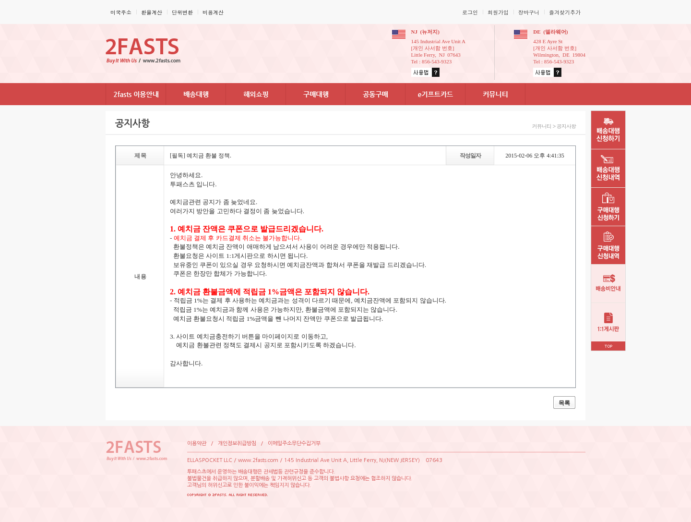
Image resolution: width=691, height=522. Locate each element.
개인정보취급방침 (237, 443)
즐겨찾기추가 (565, 12)
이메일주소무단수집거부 (294, 443)
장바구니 (528, 12)
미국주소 (120, 12)
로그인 (470, 12)
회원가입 (498, 12)
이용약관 (196, 443)
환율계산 (151, 12)
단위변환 (182, 12)
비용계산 (213, 12)
